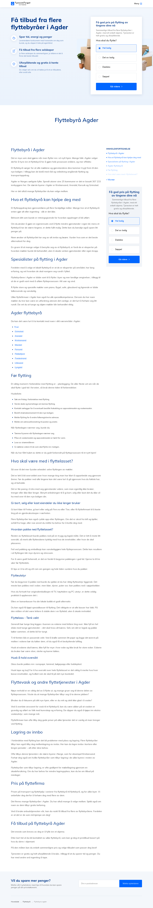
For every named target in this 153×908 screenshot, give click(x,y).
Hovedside (16, 902)
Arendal (18, 336)
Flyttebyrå (28, 902)
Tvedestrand (20, 358)
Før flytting (112, 170)
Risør (16, 327)
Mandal (18, 345)
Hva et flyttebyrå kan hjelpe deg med (124, 157)
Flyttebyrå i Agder (116, 153)
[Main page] (22, 4)
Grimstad (19, 332)
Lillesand (19, 363)
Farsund (18, 350)
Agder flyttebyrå (115, 166)
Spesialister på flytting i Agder (121, 162)
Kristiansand (20, 340)
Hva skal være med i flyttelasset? (122, 174)
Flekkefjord (20, 354)
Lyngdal (18, 367)
